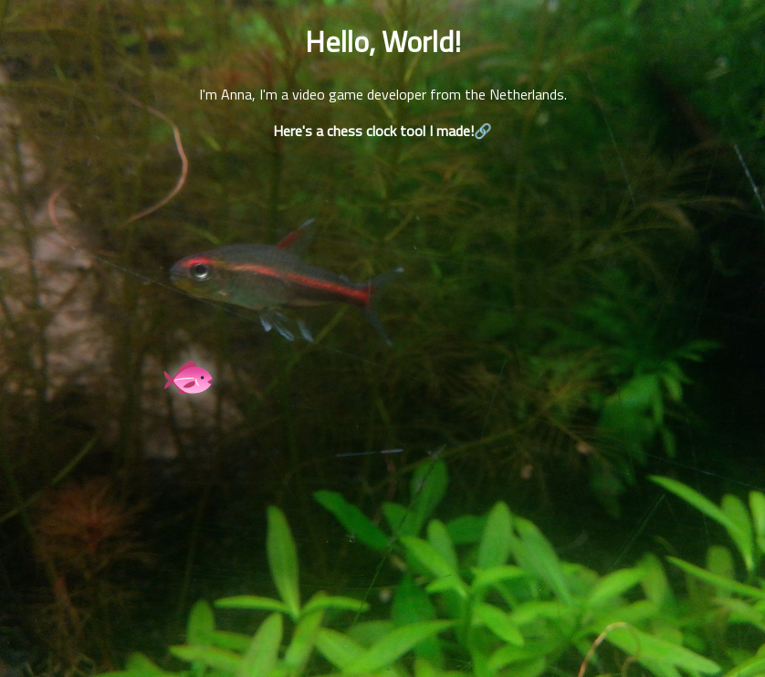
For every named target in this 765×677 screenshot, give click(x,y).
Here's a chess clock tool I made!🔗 (382, 131)
